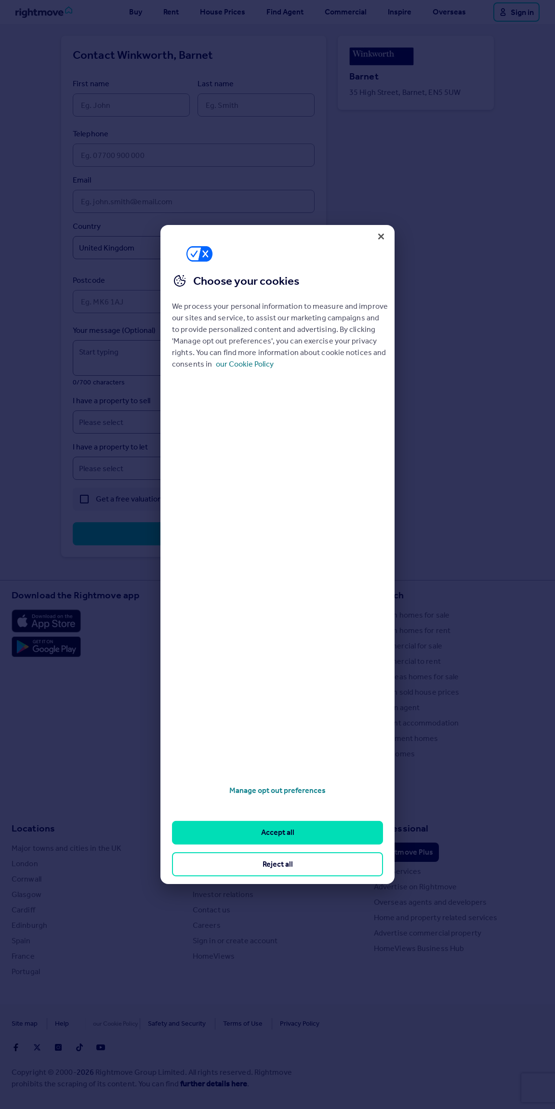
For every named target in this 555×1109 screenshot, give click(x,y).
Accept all (277, 832)
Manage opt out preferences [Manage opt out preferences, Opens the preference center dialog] (277, 790)
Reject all (278, 864)
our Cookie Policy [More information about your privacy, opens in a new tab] (245, 364)
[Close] (381, 236)
